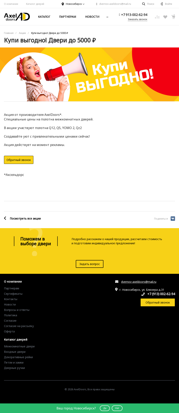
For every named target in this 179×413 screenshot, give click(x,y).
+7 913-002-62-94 (134, 15)
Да (104, 408)
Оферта (9, 331)
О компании (11, 4)
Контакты (10, 299)
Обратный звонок (19, 160)
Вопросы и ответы (16, 310)
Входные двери (14, 352)
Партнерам (11, 288)
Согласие (10, 320)
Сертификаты (13, 294)
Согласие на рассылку (19, 326)
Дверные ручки (14, 368)
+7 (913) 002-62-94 (161, 294)
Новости (10, 304)
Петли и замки (13, 362)
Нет (117, 408)
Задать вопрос (89, 264)
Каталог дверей (35, 4)
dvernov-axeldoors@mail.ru (115, 4)
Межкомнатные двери (19, 346)
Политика (10, 315)
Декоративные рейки (18, 357)
